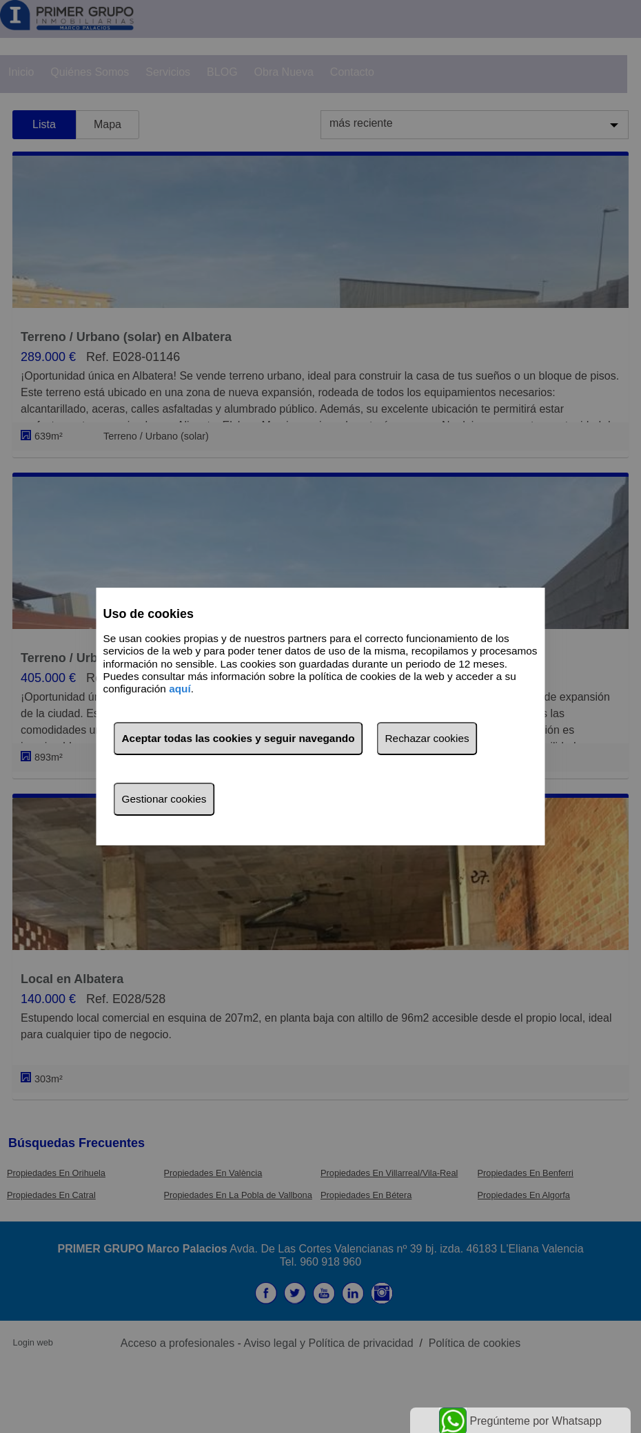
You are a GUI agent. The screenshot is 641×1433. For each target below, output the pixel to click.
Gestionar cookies (164, 799)
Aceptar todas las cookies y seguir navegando (238, 738)
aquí (180, 689)
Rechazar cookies (427, 738)
